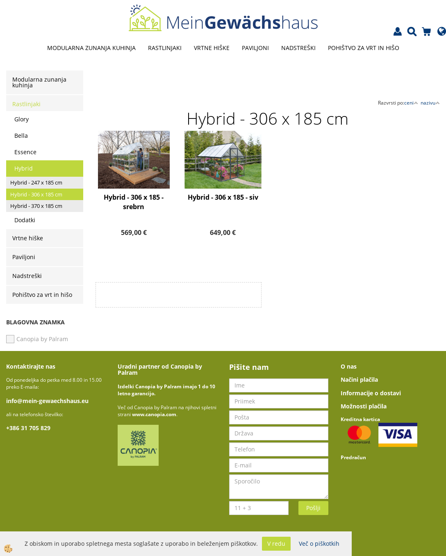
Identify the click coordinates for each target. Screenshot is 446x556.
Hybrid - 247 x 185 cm (36, 182)
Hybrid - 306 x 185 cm (36, 194)
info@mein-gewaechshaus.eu (47, 401)
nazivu (430, 102)
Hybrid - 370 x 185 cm (36, 206)
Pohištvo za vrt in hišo (363, 48)
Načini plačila (359, 379)
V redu (276, 543)
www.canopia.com (154, 414)
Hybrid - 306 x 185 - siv (223, 197)
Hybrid (23, 168)
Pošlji (313, 508)
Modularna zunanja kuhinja (91, 48)
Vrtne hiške (212, 48)
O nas (349, 366)
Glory (21, 119)
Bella (21, 135)
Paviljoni (255, 48)
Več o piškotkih (319, 543)
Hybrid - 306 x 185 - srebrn (134, 202)
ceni (411, 102)
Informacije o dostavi (371, 393)
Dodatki (24, 220)
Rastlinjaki (165, 48)
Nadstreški (298, 48)
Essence (25, 152)
